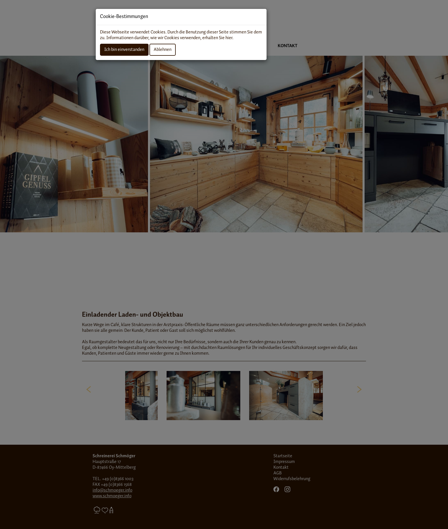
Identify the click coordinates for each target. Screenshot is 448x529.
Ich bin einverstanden (124, 49)
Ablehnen (162, 49)
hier (228, 37)
